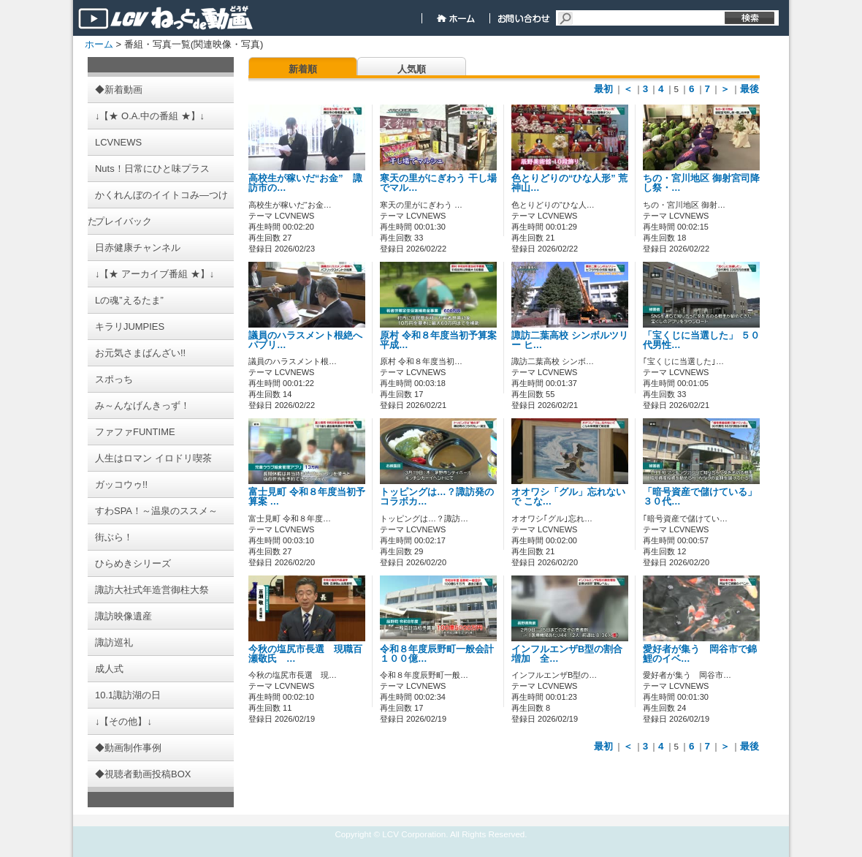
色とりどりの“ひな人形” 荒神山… (569, 183)
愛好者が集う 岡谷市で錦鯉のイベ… (700, 654)
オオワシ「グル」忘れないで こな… (568, 497)
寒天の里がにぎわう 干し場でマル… (438, 183)
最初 (603, 88)
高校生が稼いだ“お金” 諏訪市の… (305, 183)
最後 (749, 88)
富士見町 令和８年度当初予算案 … (306, 497)
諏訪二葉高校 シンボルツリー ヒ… (569, 340)
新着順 (303, 69)
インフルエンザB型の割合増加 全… (566, 654)
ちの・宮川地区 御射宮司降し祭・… (701, 183)
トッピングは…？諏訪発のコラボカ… (437, 497)
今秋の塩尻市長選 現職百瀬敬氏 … (305, 654)
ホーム (99, 44)
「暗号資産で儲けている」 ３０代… (700, 497)
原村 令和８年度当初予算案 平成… (438, 340)
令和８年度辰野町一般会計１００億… (437, 654)
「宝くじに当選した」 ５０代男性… (701, 340)
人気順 (411, 69)
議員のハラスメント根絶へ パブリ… (305, 340)
